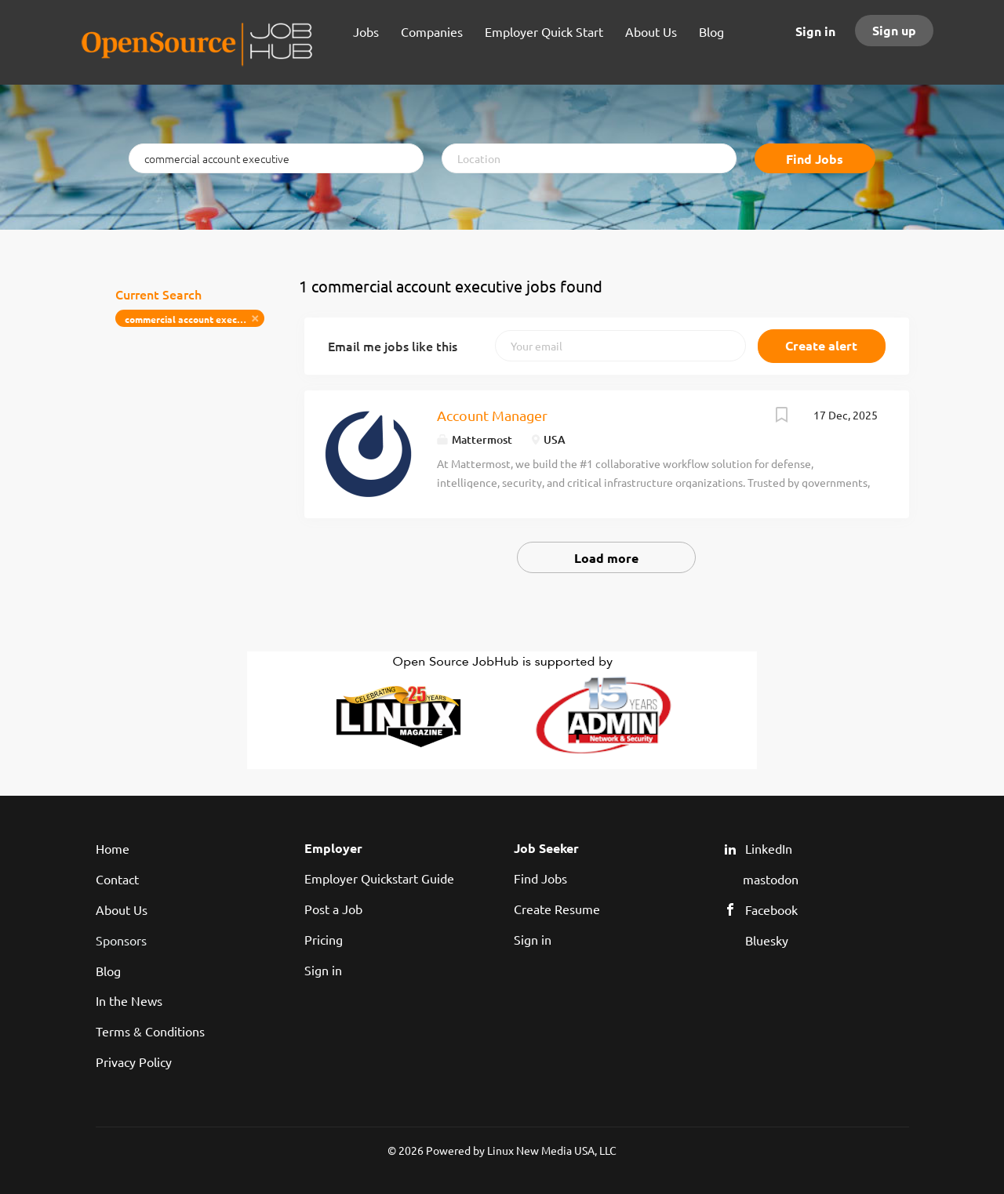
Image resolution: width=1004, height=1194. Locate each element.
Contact (117, 879)
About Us (121, 909)
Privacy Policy (134, 1061)
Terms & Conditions (150, 1031)
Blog (108, 970)
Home (112, 848)
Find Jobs (814, 159)
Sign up (894, 30)
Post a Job (333, 908)
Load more (606, 558)
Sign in (815, 31)
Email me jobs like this (392, 345)
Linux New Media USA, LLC (552, 1150)
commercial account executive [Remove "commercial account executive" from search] (192, 319)
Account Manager (492, 415)
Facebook (771, 909)
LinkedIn (768, 848)
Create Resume (557, 908)
